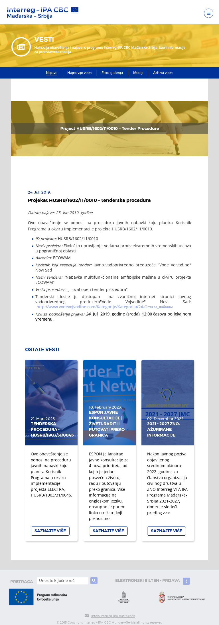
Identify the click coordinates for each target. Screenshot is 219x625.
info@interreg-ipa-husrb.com (109, 616)
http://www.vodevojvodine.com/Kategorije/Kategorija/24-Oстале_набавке (104, 307)
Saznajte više (50, 530)
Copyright (75, 622)
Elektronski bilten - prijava (152, 581)
